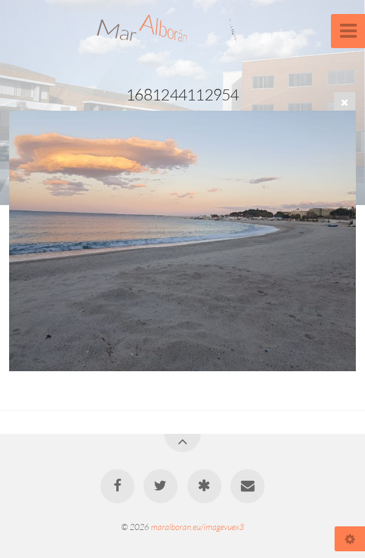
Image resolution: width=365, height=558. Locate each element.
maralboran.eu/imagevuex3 (197, 526)
